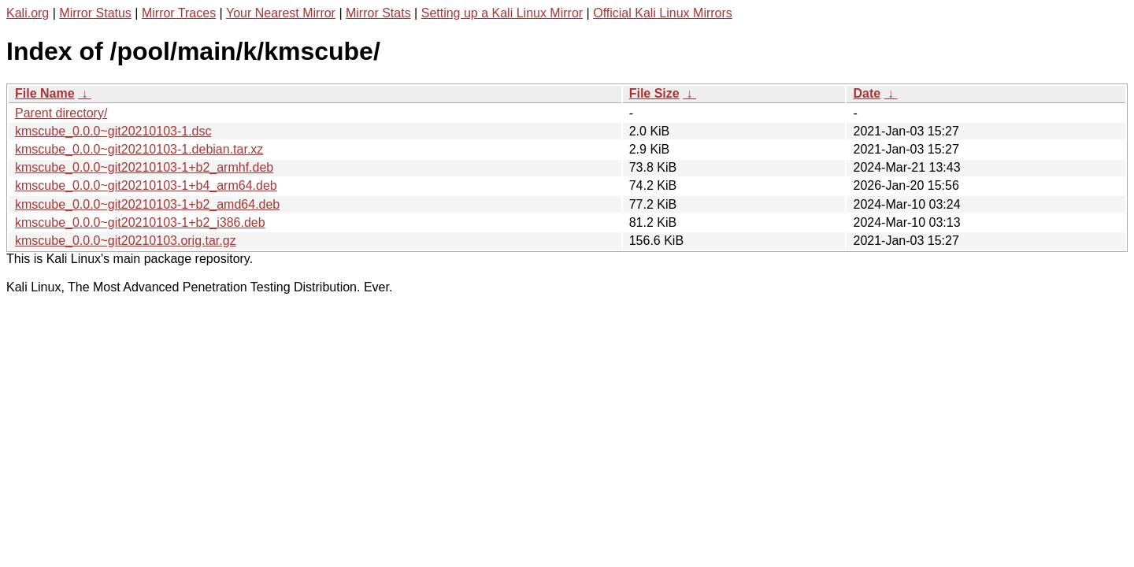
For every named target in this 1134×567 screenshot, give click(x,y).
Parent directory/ (61, 113)
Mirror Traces (179, 13)
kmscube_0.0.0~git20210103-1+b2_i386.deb (140, 222)
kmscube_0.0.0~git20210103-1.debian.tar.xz (139, 149)
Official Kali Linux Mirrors (662, 13)
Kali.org (27, 13)
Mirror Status (95, 13)
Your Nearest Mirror (280, 13)
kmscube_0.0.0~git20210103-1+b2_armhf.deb (144, 167)
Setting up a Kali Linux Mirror (502, 13)
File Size (654, 93)
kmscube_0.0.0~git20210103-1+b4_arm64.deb (146, 185)
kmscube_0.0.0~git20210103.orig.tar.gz (125, 240)
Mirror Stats (378, 13)
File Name (45, 93)
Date (866, 93)
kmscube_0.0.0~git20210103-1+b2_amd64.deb (147, 204)
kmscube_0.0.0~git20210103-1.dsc (113, 131)
